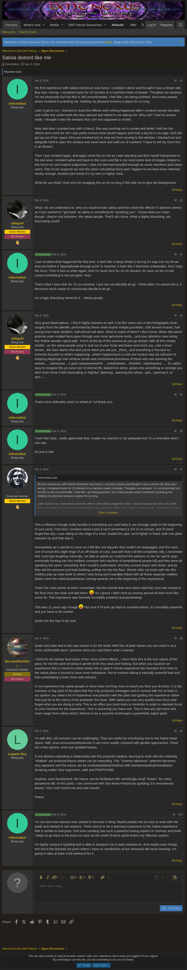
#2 (181, 200)
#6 (181, 431)
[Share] (175, 80)
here (108, 42)
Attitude (118, 25)
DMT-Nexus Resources (85, 25)
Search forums (28, 32)
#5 (181, 394)
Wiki (133, 25)
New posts (8, 32)
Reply (178, 189)
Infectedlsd (12, 64)
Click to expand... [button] (109, 512)
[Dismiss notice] (180, 42)
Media (54, 25)
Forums (11, 25)
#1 (181, 80)
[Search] (180, 25)
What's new (32, 25)
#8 (181, 638)
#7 (181, 469)
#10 (180, 814)
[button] (44, 25)
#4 (181, 315)
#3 (181, 254)
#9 (181, 730)
